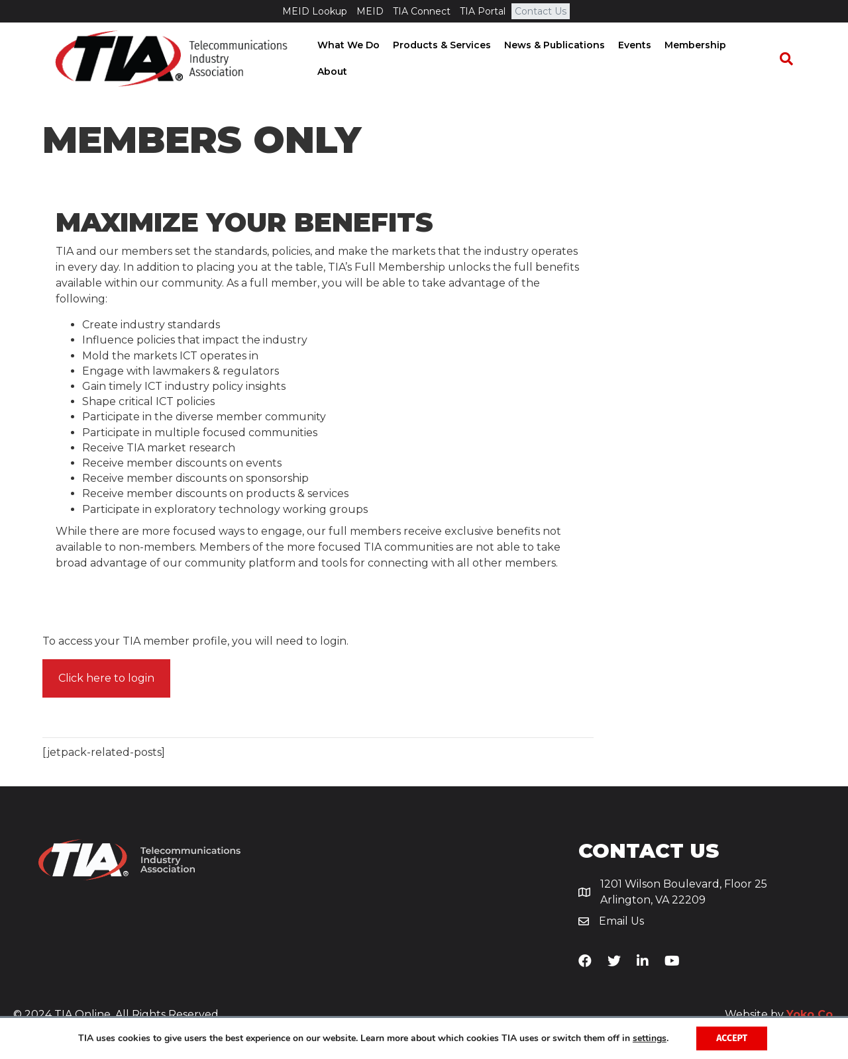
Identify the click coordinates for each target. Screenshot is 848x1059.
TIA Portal (482, 11)
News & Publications (557, 59)
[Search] (792, 59)
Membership (698, 59)
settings (649, 1038)
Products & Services (445, 59)
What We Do (352, 59)
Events (638, 59)
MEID (370, 11)
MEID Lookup (314, 11)
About (757, 59)
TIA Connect (421, 11)
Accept (731, 1038)
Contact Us (540, 11)
